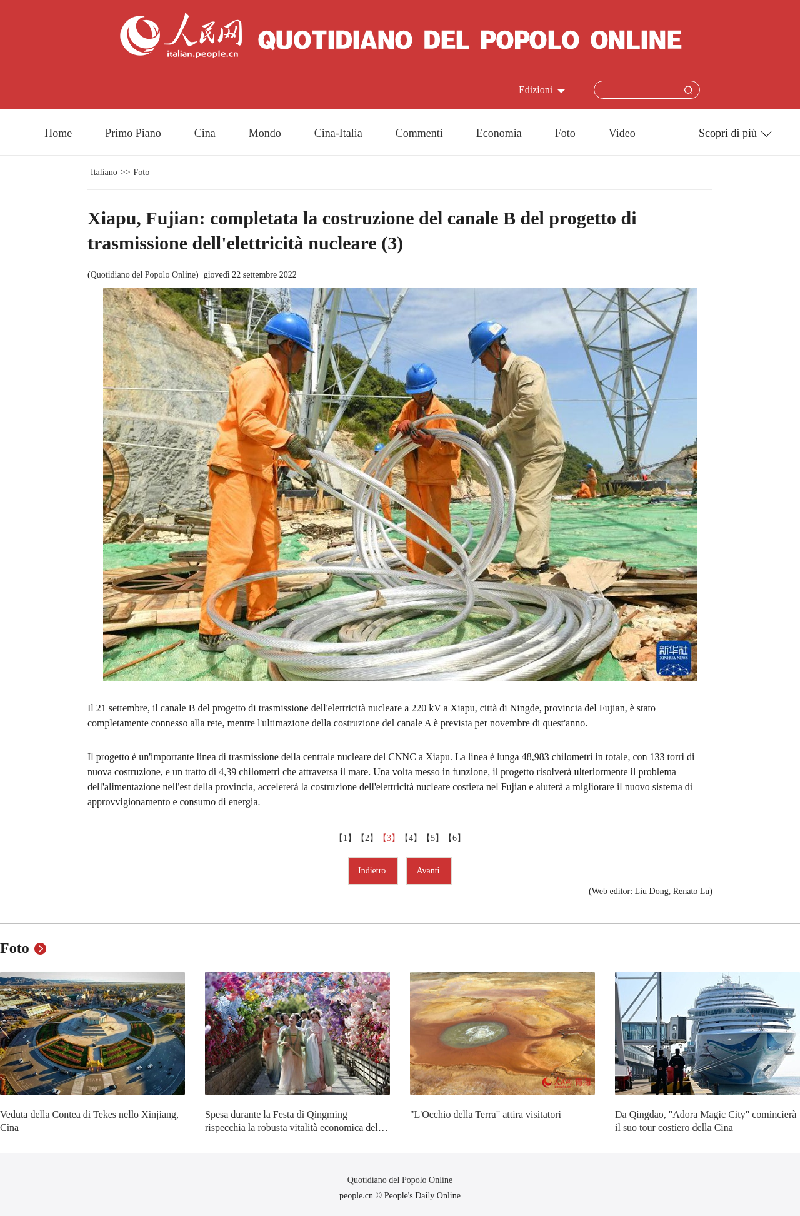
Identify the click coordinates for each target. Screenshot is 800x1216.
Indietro (373, 870)
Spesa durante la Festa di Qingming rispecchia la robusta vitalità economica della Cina (295, 1128)
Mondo (265, 133)
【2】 (367, 838)
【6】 (455, 838)
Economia (499, 133)
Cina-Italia (338, 133)
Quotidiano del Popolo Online (143, 274)
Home (58, 133)
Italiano (104, 172)
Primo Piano (133, 133)
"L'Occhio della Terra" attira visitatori (485, 1114)
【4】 (411, 838)
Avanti (429, 870)
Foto (565, 133)
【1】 (345, 838)
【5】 (433, 838)
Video (622, 133)
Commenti (419, 133)
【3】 (389, 838)
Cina (205, 133)
